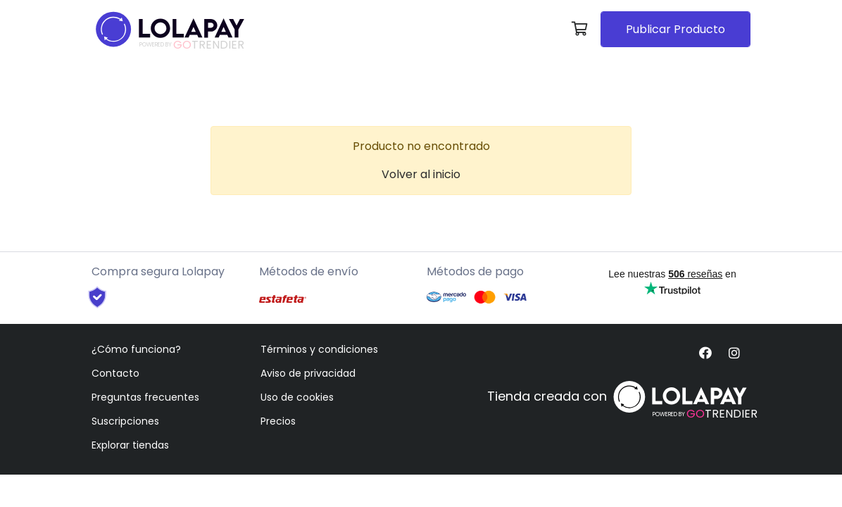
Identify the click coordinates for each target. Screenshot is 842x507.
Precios (278, 421)
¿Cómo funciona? (136, 349)
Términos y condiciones (319, 349)
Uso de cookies (297, 397)
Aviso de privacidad (308, 373)
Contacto (115, 373)
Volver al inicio (421, 174)
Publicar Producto (675, 29)
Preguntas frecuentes (145, 397)
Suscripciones (125, 421)
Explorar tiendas (130, 445)
